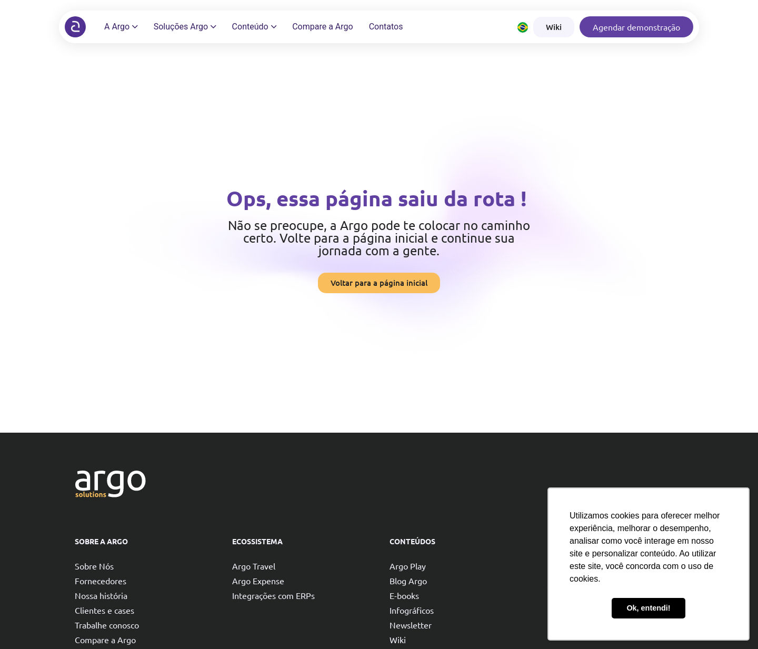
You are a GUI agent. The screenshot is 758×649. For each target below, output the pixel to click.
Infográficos (412, 610)
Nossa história (101, 595)
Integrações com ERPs (273, 595)
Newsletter (411, 625)
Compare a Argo (105, 639)
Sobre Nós (94, 566)
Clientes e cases (104, 610)
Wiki (398, 639)
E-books (404, 595)
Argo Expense (258, 580)
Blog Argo (408, 580)
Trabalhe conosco (107, 625)
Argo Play (408, 566)
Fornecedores (100, 580)
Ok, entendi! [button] (648, 608)
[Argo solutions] (75, 26)
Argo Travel (253, 566)
